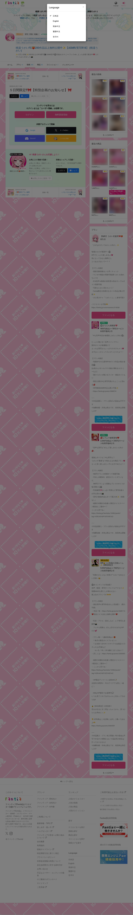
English (56, 21)
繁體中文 (56, 31)
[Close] (83, 7)
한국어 (55, 37)
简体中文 (56, 26)
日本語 (55, 16)
